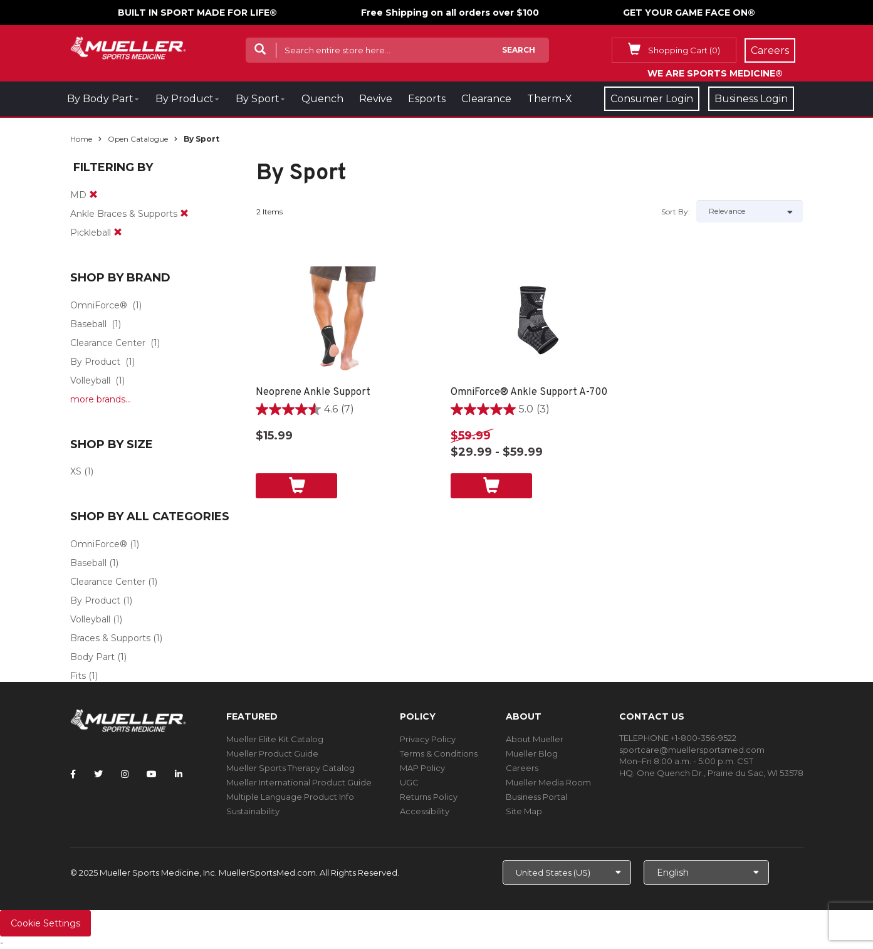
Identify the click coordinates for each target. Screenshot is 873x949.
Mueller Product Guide (272, 753)
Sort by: (675, 211)
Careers (522, 768)
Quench (322, 99)
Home (81, 139)
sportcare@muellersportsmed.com (692, 750)
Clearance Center (107, 343)
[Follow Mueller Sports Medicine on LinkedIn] (178, 774)
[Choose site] (567, 872)
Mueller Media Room (548, 782)
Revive (375, 99)
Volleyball (90, 380)
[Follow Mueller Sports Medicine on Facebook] (73, 774)
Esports (427, 99)
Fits (78, 675)
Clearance (486, 99)
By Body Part (100, 99)
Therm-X (549, 99)
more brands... (100, 399)
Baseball (88, 324)
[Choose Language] (706, 872)
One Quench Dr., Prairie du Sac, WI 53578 (720, 773)
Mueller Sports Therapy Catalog (290, 768)
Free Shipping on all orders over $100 (450, 12)
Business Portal (536, 797)
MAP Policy (422, 768)
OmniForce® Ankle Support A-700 (529, 392)
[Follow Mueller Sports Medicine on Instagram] (124, 774)
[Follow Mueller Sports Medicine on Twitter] (98, 774)
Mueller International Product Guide (299, 782)
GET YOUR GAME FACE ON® (689, 12)
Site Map (524, 811)
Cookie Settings (45, 923)
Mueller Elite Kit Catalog (274, 739)
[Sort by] (749, 211)
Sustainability (253, 811)
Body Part (92, 657)
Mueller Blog (532, 753)
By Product (184, 99)
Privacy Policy (428, 739)
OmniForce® (98, 305)
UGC (409, 782)
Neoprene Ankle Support (313, 392)
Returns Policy (428, 797)
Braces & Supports (110, 638)
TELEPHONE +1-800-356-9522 (677, 738)
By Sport (258, 99)
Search (518, 50)
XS (75, 471)
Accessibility (424, 811)
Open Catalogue (138, 139)
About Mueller (534, 739)
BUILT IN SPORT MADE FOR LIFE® (197, 12)
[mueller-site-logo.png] (128, 46)
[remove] (93, 195)
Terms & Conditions (439, 753)
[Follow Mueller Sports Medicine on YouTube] (152, 774)
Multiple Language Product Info (290, 797)
